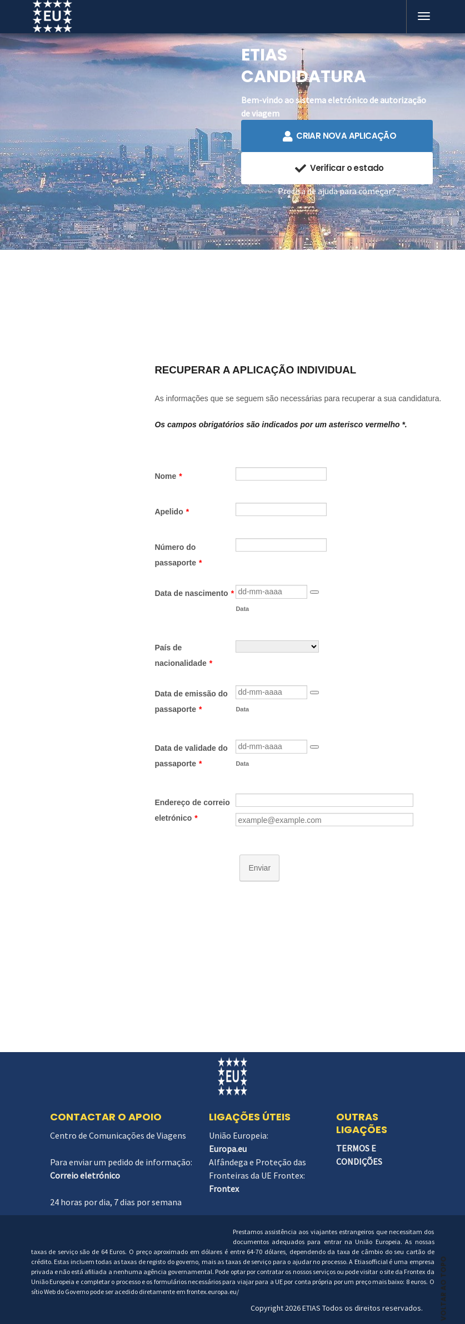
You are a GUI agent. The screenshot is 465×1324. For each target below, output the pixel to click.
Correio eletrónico (85, 1175)
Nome (168, 476)
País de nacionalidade (183, 655)
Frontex (224, 1188)
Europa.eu (228, 1148)
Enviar (259, 867)
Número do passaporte (178, 555)
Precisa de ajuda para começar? (337, 190)
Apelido (171, 511)
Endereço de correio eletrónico (191, 810)
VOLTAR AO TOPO (443, 1283)
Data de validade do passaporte (190, 756)
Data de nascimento (194, 593)
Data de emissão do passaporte (191, 701)
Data (242, 608)
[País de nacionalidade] (277, 646)
